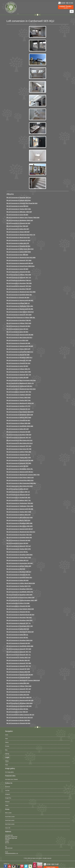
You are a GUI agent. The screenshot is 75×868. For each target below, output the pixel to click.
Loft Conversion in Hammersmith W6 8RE (20, 309)
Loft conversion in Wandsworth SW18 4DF (21, 632)
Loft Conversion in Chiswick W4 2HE (19, 343)
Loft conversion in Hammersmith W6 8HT (20, 674)
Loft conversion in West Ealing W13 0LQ (20, 443)
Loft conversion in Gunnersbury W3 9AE (20, 563)
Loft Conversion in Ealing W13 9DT (18, 229)
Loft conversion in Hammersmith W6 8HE (20, 509)
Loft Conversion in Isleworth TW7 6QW (19, 314)
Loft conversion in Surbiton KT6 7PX (19, 406)
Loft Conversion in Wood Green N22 (19, 237)
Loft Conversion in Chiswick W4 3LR (19, 677)
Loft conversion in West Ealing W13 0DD (20, 517)
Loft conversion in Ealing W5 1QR (18, 429)
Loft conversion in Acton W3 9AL (18, 637)
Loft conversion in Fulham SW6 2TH (19, 369)
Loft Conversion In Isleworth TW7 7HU (19, 392)
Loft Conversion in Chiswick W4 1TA (19, 454)
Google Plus (8, 798)
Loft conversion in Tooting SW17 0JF (19, 657)
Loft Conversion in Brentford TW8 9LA (19, 280)
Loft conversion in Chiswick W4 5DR (19, 432)
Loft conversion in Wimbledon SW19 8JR (20, 414)
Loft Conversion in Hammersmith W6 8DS (20, 300)
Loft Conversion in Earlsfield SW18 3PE (20, 537)
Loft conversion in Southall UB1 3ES (19, 497)
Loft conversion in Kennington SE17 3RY (20, 626)
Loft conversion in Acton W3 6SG (18, 466)
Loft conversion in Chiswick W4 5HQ (19, 540)
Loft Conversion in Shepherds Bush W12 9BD (21, 292)
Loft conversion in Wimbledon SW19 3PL (20, 469)
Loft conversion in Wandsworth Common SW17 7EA (24, 474)
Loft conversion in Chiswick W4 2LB (19, 692)
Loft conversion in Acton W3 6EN (18, 269)
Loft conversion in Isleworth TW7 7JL (19, 623)
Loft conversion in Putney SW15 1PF (19, 349)
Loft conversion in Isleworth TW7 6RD (19, 463)
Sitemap (7, 753)
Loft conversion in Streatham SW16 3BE (20, 523)
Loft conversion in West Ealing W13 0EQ (20, 486)
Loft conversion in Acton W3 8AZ (18, 543)
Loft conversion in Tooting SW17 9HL (19, 400)
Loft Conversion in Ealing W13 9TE (18, 243)
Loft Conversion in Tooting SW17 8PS (19, 549)
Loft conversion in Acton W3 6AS (18, 329)
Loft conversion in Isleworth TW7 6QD (19, 649)
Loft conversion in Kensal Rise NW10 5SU (20, 480)
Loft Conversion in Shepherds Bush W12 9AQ (21, 389)
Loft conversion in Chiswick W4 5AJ (19, 612)
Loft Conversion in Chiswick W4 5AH (19, 246)
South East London (9, 820)
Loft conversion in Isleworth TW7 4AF (19, 689)
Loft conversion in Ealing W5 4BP (18, 377)
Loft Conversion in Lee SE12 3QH (18, 340)
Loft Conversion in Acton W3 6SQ (18, 206)
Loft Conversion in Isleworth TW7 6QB (19, 360)
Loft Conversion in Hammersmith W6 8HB (20, 334)
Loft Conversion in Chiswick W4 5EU (19, 326)
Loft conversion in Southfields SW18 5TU (20, 592)
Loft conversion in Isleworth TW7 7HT (19, 437)
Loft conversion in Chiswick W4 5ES (19, 420)
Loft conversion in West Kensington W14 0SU (22, 380)
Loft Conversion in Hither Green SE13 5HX (21, 249)
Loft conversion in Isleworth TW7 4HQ (19, 446)
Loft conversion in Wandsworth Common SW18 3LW (24, 680)
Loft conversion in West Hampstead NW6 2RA (22, 483)
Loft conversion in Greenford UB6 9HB (19, 706)
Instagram (7, 794)
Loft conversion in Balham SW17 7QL (19, 500)
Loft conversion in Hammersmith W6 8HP (20, 346)
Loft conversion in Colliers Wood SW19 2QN (21, 583)
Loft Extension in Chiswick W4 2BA (18, 297)
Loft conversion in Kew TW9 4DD (18, 254)
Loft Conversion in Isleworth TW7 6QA (19, 286)
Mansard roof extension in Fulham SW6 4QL (21, 317)
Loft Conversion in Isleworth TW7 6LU (19, 197)
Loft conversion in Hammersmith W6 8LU (20, 472)
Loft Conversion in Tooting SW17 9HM (19, 512)
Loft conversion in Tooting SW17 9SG (19, 457)
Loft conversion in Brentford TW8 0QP (19, 434)
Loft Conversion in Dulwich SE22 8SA (19, 200)
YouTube (7, 790)
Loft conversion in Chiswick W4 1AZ (19, 409)
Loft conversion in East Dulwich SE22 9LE (21, 312)
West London (8, 812)
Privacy (7, 761)
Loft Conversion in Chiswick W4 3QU (19, 240)
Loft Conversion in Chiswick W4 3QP (19, 223)
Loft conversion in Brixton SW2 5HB (19, 672)
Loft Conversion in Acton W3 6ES (18, 214)
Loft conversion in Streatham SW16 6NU (20, 554)
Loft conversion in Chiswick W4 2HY (19, 643)
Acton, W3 (7, 828)
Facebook (7, 786)
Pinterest (7, 801)
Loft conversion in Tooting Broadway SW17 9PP (22, 600)
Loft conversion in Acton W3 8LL (18, 552)
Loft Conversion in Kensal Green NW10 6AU (21, 266)
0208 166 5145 (8, 848)
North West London (9, 824)
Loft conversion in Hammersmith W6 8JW (20, 700)
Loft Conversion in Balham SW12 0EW (19, 417)
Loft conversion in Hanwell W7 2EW (19, 669)
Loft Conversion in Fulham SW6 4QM (19, 423)
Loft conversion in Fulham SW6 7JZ (19, 492)
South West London (10, 816)
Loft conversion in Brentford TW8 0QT (19, 572)
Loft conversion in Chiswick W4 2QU (19, 363)
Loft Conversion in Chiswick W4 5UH (19, 723)
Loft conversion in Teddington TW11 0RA (20, 306)
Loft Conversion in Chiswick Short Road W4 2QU (22, 203)
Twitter (6, 805)
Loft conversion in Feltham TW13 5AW (19, 686)
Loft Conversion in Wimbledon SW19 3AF (20, 220)
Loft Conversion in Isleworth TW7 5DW (19, 260)
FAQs (6, 764)
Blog (6, 750)
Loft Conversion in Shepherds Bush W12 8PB (21, 257)
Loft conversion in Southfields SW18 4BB (20, 646)
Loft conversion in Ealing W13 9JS (18, 629)
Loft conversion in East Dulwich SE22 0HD (21, 609)
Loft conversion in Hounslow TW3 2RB (20, 283)
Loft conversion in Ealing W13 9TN (18, 694)
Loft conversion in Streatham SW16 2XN (20, 640)
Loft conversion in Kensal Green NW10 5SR (21, 597)
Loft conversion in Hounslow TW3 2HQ (20, 617)
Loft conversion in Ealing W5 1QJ (18, 560)
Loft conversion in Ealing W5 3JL (18, 634)
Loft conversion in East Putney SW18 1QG (21, 477)
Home (6, 735)
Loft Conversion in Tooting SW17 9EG (19, 209)
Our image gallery (9, 772)
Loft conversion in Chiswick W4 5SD (19, 606)
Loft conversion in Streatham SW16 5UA (20, 589)
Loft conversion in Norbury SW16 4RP (19, 566)
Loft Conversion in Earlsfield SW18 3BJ (20, 294)
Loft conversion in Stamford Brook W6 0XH (21, 614)
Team (6, 738)
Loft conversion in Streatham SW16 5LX (20, 357)
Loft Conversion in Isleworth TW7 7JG (19, 277)
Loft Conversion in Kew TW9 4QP (18, 226)
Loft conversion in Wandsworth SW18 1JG (21, 383)
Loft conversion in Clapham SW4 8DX (19, 394)
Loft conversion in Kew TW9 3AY (18, 712)
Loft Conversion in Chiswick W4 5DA (19, 272)
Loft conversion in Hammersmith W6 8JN (20, 263)
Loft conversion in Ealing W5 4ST (18, 489)
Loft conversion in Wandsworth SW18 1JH (21, 403)
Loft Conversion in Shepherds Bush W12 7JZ (21, 234)
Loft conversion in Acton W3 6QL (18, 709)
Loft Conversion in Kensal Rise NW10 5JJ (20, 352)
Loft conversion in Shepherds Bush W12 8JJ (21, 532)
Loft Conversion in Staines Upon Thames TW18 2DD (23, 217)
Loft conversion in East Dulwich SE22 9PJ (21, 412)
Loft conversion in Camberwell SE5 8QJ (20, 386)
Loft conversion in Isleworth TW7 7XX (19, 652)
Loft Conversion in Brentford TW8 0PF (19, 289)
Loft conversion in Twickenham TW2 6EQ (20, 503)
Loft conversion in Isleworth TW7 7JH (19, 374)
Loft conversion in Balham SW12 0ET (19, 514)
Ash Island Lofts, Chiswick (11, 779)
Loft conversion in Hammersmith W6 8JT (20, 529)
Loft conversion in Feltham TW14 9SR (19, 274)
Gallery (7, 742)
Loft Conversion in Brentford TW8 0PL (19, 320)
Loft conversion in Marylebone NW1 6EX (20, 526)
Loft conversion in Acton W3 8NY (18, 366)
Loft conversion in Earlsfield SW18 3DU (20, 577)
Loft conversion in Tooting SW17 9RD (19, 372)
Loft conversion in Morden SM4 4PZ (19, 660)
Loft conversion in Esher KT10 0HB (18, 603)
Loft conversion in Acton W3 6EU (18, 332)
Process (7, 746)
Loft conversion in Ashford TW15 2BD (19, 452)
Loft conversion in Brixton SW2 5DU (19, 720)
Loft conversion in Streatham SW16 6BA (20, 703)
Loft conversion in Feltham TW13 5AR (19, 323)
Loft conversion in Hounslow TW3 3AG (20, 534)
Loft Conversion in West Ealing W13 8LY (20, 337)
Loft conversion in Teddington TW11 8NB (20, 506)
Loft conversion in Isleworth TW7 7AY (19, 666)
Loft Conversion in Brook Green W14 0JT (20, 717)
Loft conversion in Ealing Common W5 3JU (21, 714)
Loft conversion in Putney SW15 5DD (19, 397)
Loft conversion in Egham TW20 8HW (19, 252)
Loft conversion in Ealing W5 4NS (18, 580)
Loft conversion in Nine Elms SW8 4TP (19, 697)
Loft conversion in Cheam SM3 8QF (19, 232)
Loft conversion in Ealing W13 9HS (18, 683)
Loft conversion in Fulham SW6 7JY (19, 303)
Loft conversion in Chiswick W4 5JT (19, 494)
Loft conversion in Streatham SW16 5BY (20, 594)
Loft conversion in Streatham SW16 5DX (20, 620)
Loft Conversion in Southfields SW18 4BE (20, 426)
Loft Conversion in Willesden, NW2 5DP (20, 212)
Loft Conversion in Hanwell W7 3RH (18, 354)
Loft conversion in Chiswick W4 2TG (19, 574)
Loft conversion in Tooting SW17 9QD (19, 557)
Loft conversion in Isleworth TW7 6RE (19, 663)
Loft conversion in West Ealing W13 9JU (20, 440)
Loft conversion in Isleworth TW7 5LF (19, 546)
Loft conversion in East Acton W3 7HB (19, 449)
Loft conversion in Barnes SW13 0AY (19, 520)
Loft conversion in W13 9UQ (16, 569)
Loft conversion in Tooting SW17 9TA (19, 586)
